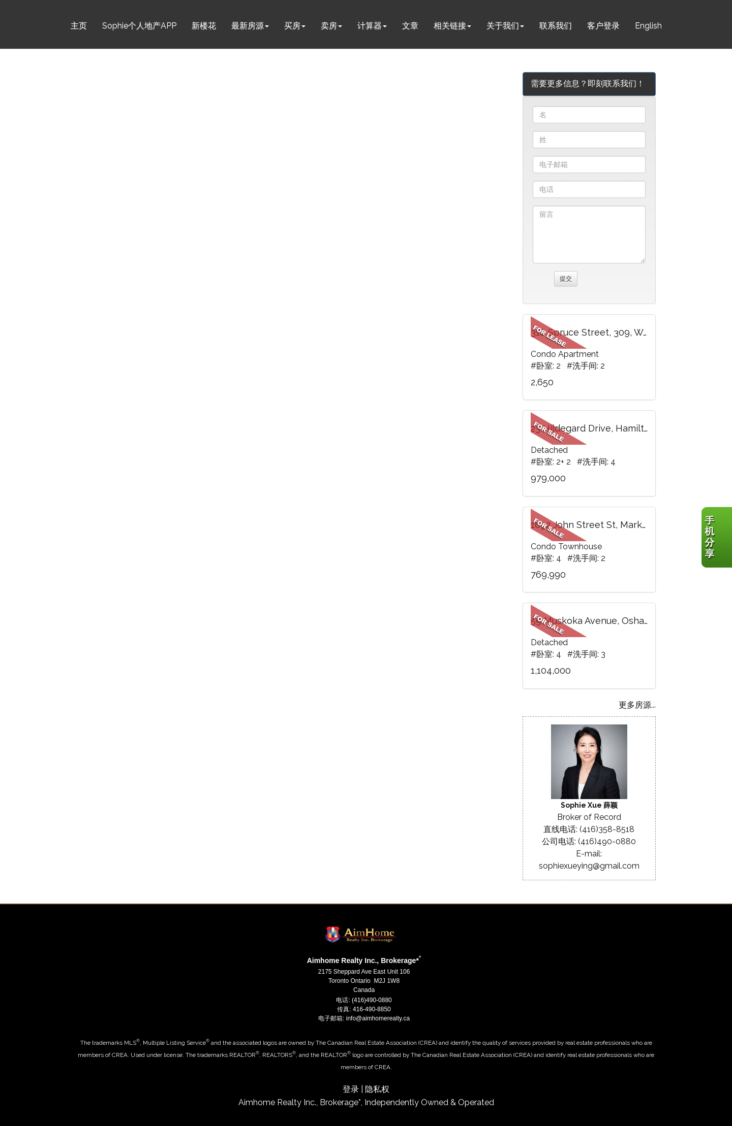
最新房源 (247, 25)
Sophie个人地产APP (139, 25)
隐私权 (377, 1089)
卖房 (329, 25)
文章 (410, 25)
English (648, 25)
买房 (292, 25)
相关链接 (450, 25)
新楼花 (204, 25)
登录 (351, 1089)
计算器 (369, 25)
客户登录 (603, 25)
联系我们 (555, 25)
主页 (79, 25)
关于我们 (502, 25)
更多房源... (637, 705)
